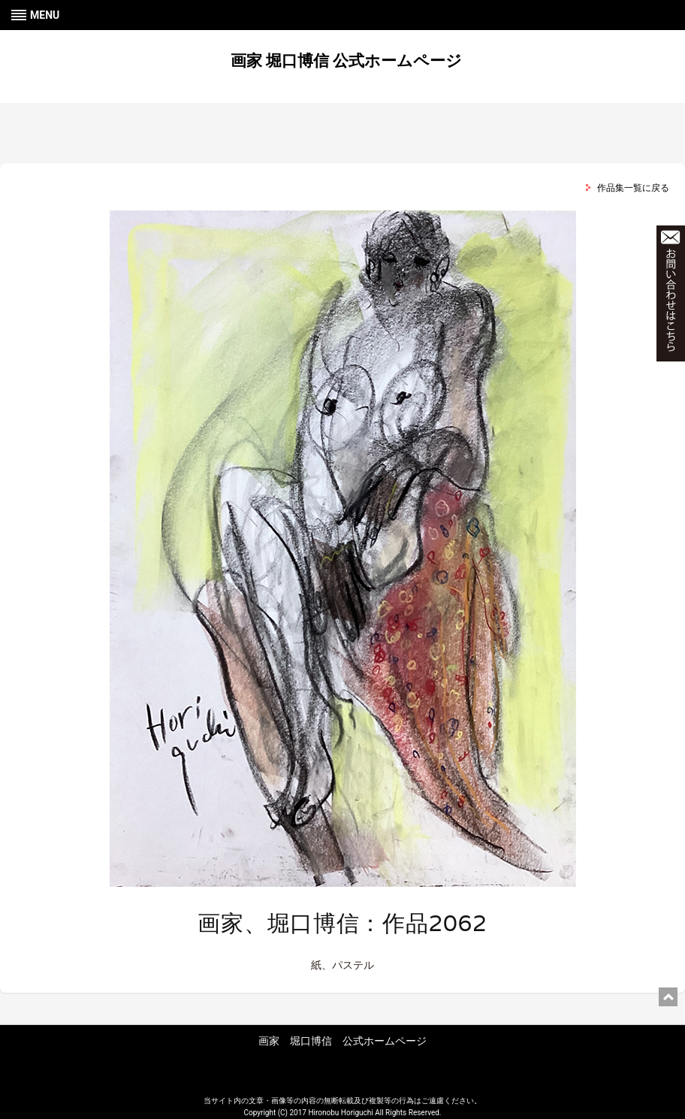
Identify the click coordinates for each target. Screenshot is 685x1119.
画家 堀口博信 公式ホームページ (346, 61)
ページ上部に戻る (668, 996)
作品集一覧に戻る (633, 188)
